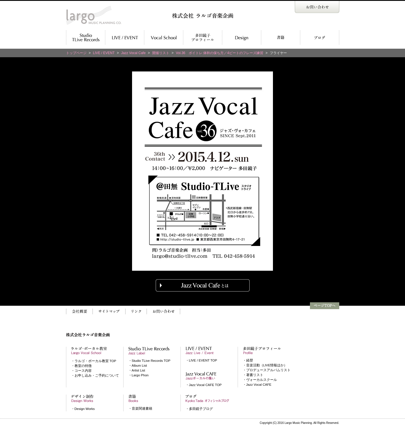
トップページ (76, 53)
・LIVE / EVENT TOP (201, 360)
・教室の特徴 (81, 366)
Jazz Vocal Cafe (133, 53)
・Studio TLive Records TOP (149, 360)
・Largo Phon (138, 375)
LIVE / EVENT (104, 53)
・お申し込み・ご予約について (95, 375)
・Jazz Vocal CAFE (257, 384)
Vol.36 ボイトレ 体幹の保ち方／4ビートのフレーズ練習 (219, 53)
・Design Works (83, 408)
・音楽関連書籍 (140, 408)
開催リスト (160, 53)
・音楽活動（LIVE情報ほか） (265, 365)
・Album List (137, 365)
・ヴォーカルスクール (260, 379)
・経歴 (248, 360)
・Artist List (136, 370)
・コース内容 (81, 370)
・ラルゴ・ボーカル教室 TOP (93, 361)
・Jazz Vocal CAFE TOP (204, 385)
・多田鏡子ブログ (199, 408)
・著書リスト (253, 375)
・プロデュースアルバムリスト (267, 370)
